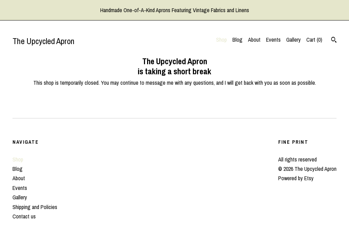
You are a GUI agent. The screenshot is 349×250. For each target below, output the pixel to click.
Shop (221, 39)
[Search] (334, 40)
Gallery (293, 39)
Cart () (314, 39)
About (254, 39)
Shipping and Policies (34, 207)
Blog (237, 39)
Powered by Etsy (296, 178)
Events (273, 39)
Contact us (24, 216)
